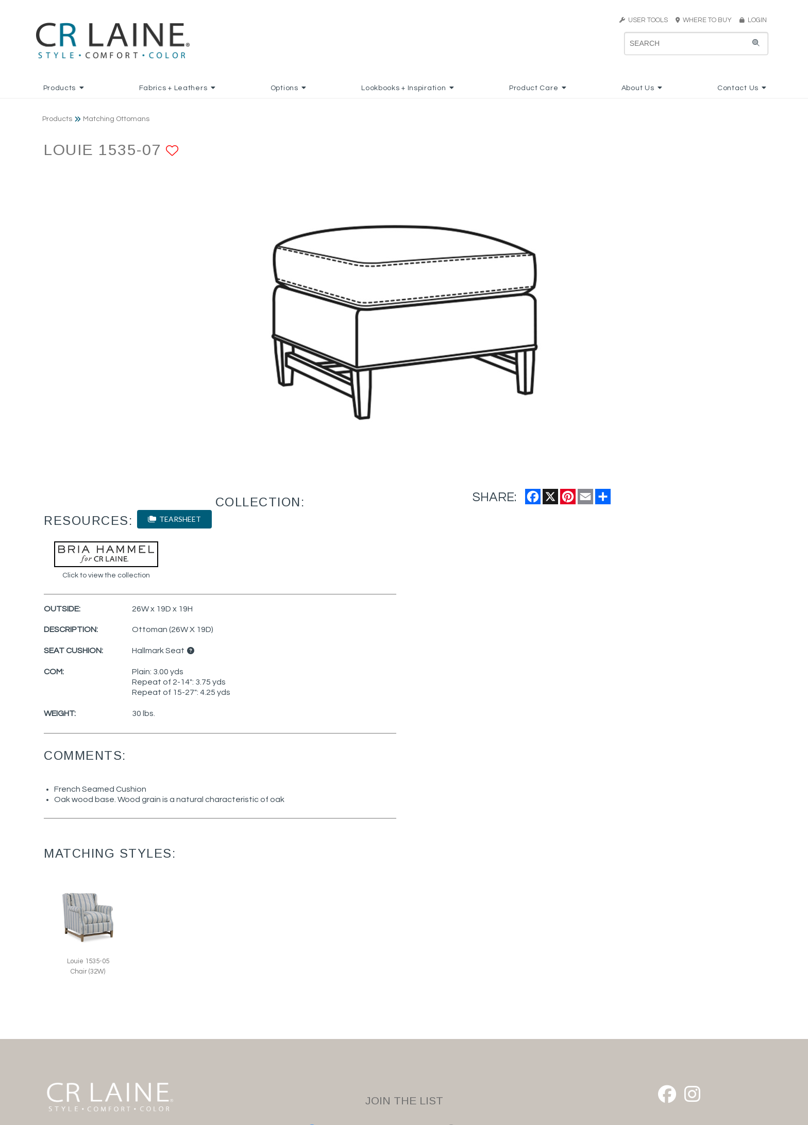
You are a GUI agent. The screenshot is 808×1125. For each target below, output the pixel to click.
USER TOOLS (643, 20)
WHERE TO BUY (707, 20)
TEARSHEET (174, 519)
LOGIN (753, 20)
